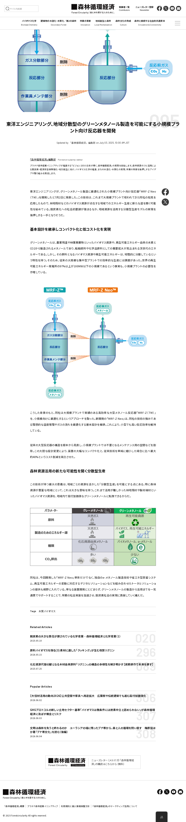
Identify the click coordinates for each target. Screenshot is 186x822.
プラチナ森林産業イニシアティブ (42, 806)
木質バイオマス (47, 611)
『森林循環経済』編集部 (43, 159)
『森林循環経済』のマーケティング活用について (115, 806)
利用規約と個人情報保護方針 (75, 806)
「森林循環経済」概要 (14, 806)
